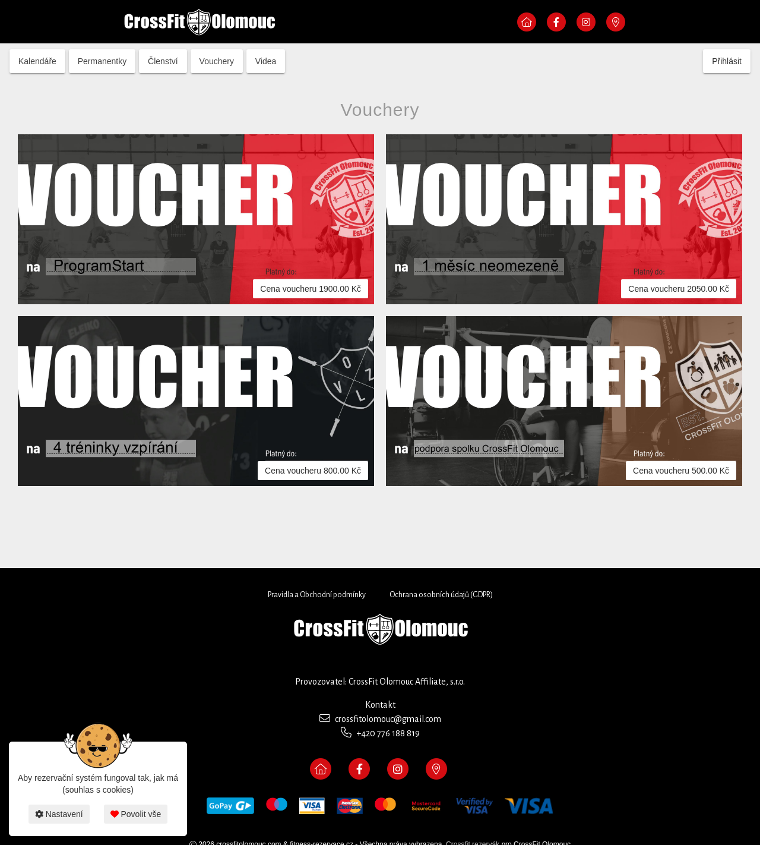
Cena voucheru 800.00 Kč (313, 470)
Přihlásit (727, 61)
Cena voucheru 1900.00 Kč (310, 289)
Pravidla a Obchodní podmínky (317, 595)
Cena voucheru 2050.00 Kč (678, 289)
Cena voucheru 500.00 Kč (681, 470)
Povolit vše (136, 814)
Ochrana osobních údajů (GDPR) (441, 595)
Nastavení (59, 814)
